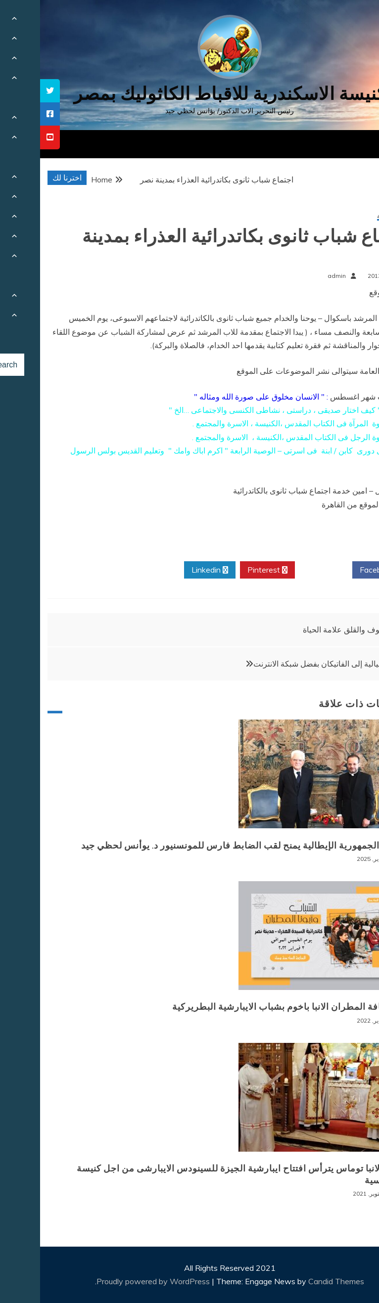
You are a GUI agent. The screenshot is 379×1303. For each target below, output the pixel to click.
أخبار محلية (350, 216)
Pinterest (227, 570)
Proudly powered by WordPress (114, 1281)
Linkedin (169, 570)
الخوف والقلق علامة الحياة (306, 629)
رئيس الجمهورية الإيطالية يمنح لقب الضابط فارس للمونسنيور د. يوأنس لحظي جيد (202, 846)
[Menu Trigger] (346, 21)
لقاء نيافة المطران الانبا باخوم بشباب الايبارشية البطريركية (248, 1007)
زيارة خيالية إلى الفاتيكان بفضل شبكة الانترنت (287, 664)
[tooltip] (10, 90)
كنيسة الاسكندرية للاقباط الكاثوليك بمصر (190, 94)
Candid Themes (296, 1281)
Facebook (341, 570)
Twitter (283, 570)
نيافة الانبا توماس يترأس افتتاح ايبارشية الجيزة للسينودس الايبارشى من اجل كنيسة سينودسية (200, 1174)
